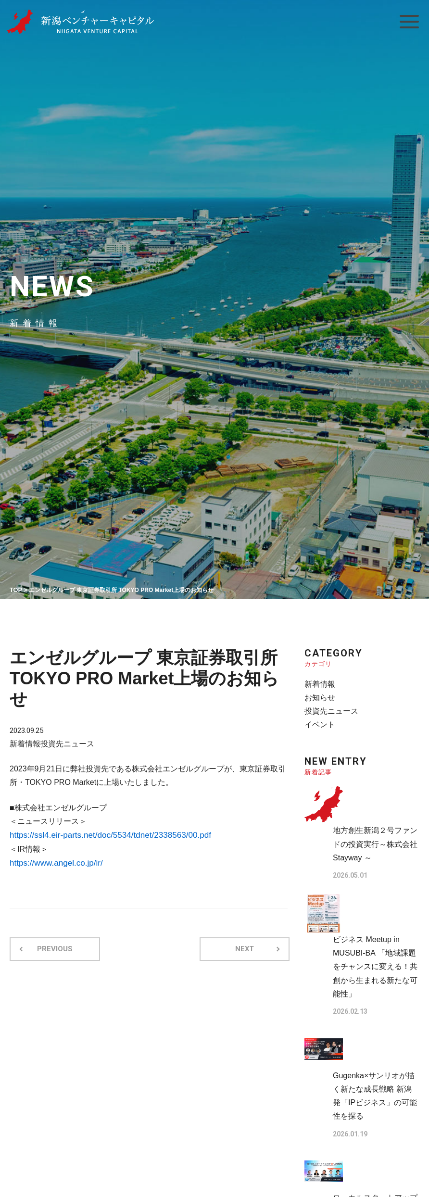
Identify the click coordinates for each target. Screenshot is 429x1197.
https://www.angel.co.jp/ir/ (53, 860)
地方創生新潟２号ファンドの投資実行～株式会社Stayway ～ (376, 838)
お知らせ (318, 695)
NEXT (247, 945)
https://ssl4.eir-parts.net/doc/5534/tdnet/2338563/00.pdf (104, 833)
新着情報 (24, 742)
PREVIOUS (52, 945)
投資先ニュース (63, 742)
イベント (318, 720)
